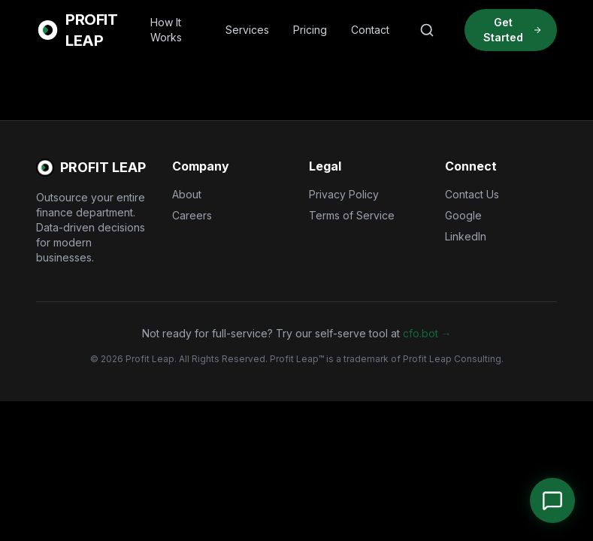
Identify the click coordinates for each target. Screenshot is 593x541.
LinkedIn (465, 236)
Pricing (310, 29)
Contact (370, 29)
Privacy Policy (344, 194)
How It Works (166, 30)
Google (463, 215)
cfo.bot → (427, 333)
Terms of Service (352, 215)
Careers (192, 215)
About (186, 194)
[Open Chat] (552, 500)
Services (247, 29)
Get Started (512, 30)
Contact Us (472, 194)
